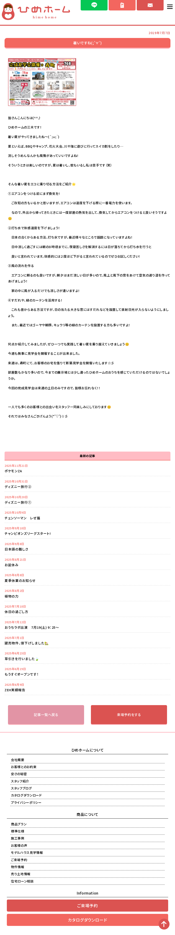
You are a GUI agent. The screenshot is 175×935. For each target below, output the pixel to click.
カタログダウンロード (26, 795)
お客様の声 (19, 845)
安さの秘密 (19, 774)
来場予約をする (129, 714)
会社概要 (17, 759)
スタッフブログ (21, 788)
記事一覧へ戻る (46, 714)
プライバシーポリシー (26, 802)
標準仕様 (17, 831)
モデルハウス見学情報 (27, 852)
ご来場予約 (19, 859)
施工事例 (17, 838)
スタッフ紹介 (20, 781)
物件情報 (17, 867)
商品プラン (18, 824)
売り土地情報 (21, 874)
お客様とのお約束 (23, 766)
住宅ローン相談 (22, 881)
